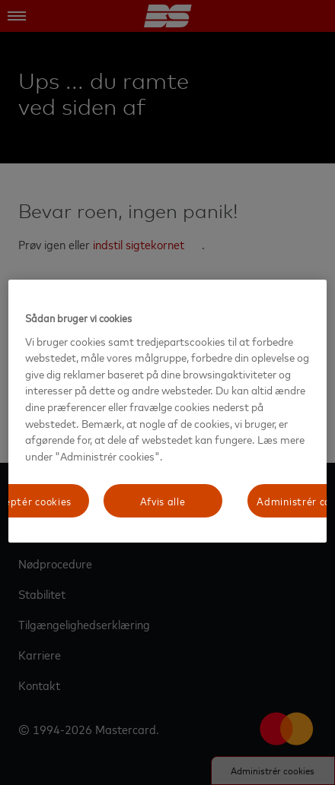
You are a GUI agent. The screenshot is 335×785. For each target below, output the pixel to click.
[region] (167, 411)
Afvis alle (163, 500)
